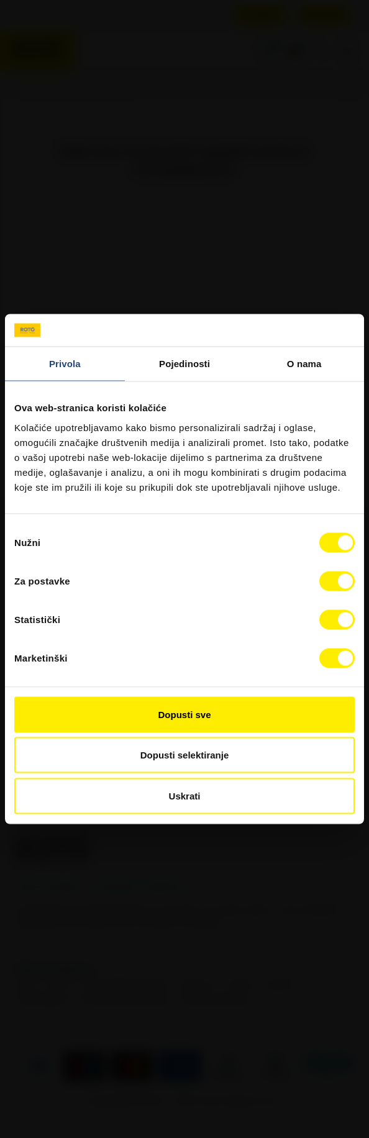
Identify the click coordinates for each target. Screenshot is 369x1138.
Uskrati (185, 795)
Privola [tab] (65, 363)
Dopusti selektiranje (184, 755)
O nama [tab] (304, 363)
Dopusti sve (184, 714)
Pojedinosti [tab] (184, 363)
